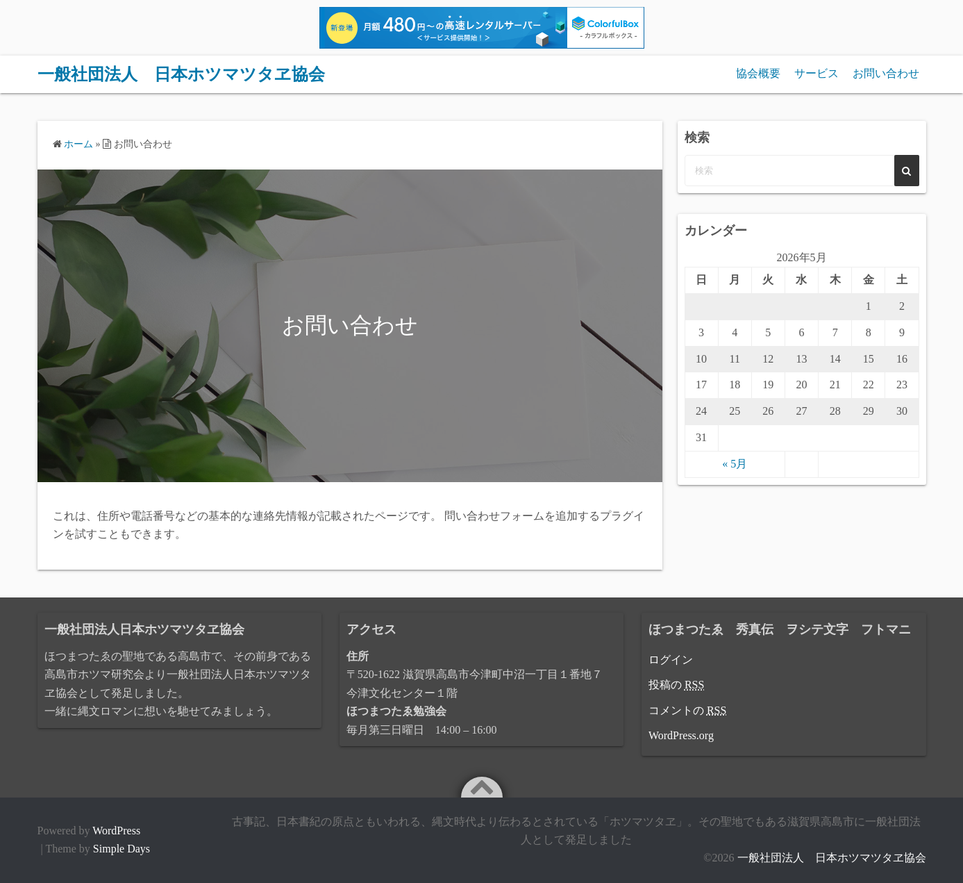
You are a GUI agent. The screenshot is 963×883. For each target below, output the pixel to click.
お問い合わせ (886, 73)
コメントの (687, 710)
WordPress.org (681, 735)
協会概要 (758, 73)
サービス (816, 73)
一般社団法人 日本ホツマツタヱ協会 (181, 74)
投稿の (676, 685)
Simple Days (121, 849)
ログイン (670, 660)
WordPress (116, 830)
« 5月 (734, 464)
